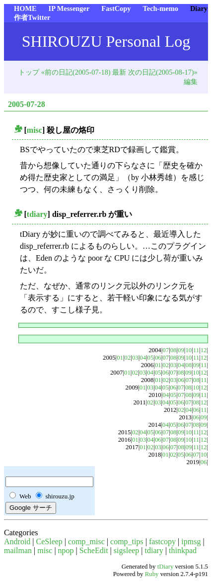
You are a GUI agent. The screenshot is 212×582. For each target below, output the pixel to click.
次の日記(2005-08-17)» (163, 72)
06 (158, 357)
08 (173, 350)
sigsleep (127, 550)
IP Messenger (69, 8)
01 (120, 357)
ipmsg (191, 541)
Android (17, 541)
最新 (119, 72)
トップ (28, 72)
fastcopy (162, 541)
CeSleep (49, 541)
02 (128, 357)
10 (188, 350)
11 (196, 350)
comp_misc (86, 541)
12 (204, 350)
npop (66, 550)
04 (143, 357)
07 (165, 350)
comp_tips (126, 541)
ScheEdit (93, 550)
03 (135, 357)
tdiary (37, 214)
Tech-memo (160, 8)
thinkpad (183, 550)
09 (181, 350)
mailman (18, 550)
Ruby (152, 574)
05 (150, 357)
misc (34, 130)
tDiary (165, 566)
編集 (191, 82)
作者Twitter (32, 17)
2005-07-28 (26, 104)
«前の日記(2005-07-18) (76, 72)
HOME (25, 8)
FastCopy (116, 8)
